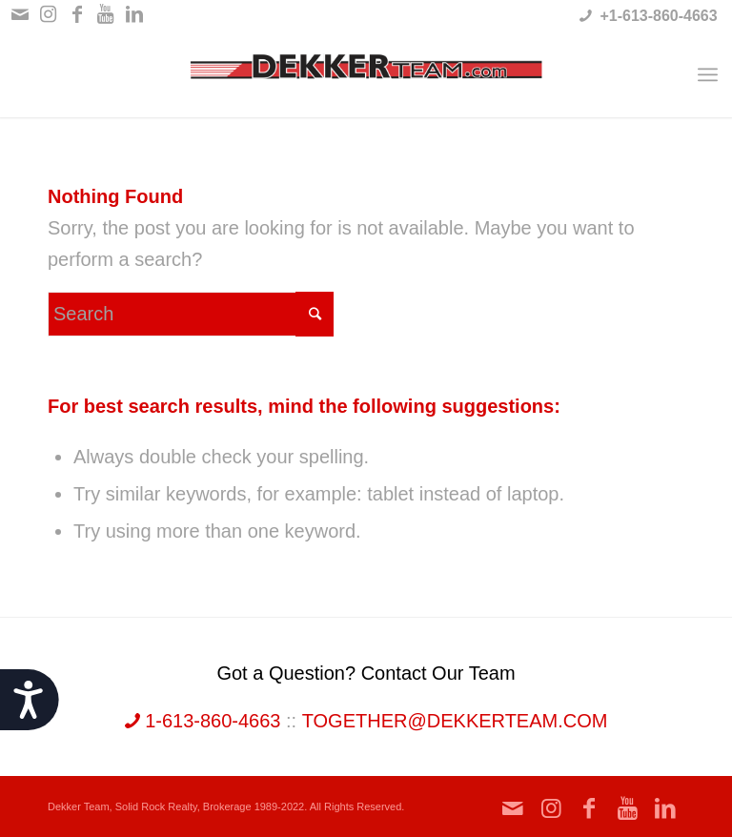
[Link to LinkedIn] (134, 14)
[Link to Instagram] (48, 14)
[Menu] (708, 74)
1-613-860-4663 (203, 720)
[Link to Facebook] (77, 14)
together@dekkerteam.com (455, 720)
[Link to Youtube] (105, 14)
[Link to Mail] (19, 14)
